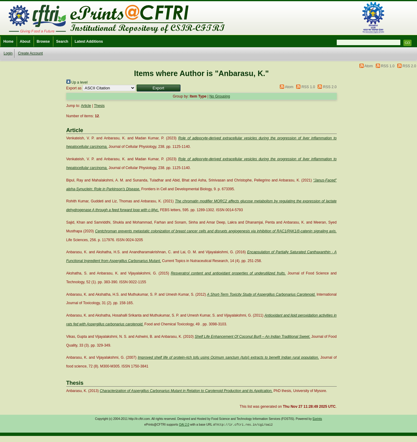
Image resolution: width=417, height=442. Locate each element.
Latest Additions (88, 41)
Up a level (77, 82)
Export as (74, 88)
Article (86, 106)
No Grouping (219, 96)
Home (8, 41)
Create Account (30, 53)
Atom (368, 66)
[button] (158, 88)
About (25, 41)
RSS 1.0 (388, 66)
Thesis (99, 106)
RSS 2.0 (409, 66)
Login (8, 53)
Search (62, 41)
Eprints (317, 418)
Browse (43, 41)
